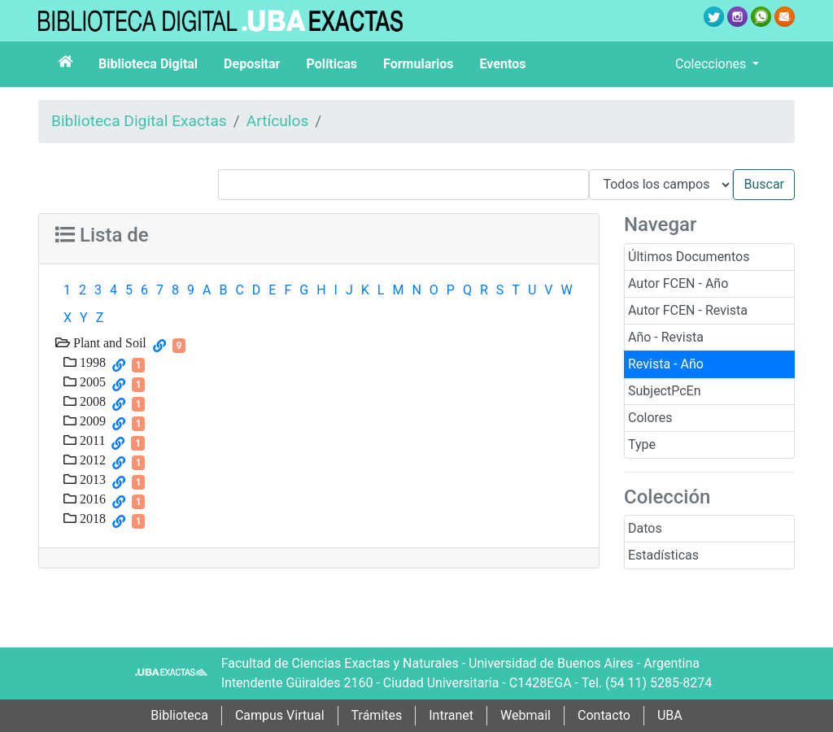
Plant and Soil (108, 342)
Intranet (451, 715)
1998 (91, 361)
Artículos (277, 120)
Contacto (604, 715)
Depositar (252, 64)
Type (642, 444)
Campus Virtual (280, 715)
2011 (90, 440)
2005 (91, 381)
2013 (91, 479)
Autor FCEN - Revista (688, 310)
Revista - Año (666, 364)
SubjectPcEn (664, 391)
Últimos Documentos (688, 256)
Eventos (503, 64)
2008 (91, 400)
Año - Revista (666, 337)
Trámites (377, 715)
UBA (670, 715)
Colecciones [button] (712, 64)
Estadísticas (663, 555)
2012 (91, 459)
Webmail (525, 715)
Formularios (418, 64)
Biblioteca (179, 715)
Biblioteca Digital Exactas (139, 120)
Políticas (331, 64)
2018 (91, 518)
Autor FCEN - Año (678, 283)
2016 (91, 498)
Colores (650, 417)
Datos (645, 528)
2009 (91, 420)
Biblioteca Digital (148, 64)
